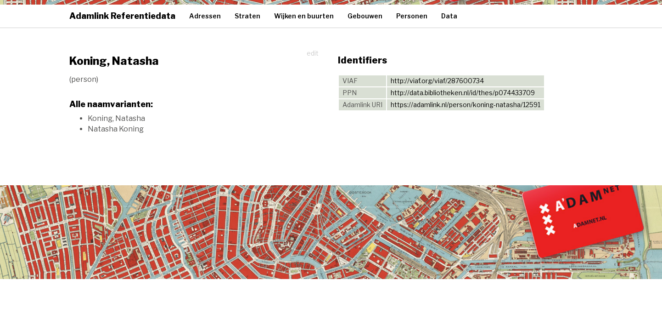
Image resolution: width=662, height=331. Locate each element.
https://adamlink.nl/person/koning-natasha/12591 (465, 104)
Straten (247, 16)
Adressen (205, 16)
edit (313, 53)
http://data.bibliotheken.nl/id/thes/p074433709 (463, 93)
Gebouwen (365, 16)
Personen (411, 16)
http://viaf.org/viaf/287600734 (437, 81)
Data (449, 16)
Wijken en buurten (304, 16)
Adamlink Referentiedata (122, 16)
